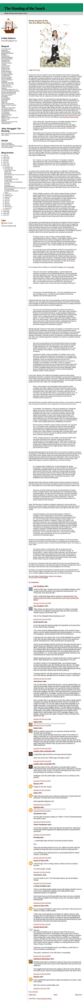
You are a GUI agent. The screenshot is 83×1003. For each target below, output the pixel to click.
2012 (4, 164)
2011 (4, 165)
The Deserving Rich (9, 189)
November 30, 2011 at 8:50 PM (42, 974)
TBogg (36, 576)
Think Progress (5, 113)
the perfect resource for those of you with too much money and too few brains (56, 598)
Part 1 (3, 133)
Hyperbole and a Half (7, 82)
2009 (4, 211)
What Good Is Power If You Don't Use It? (14, 174)
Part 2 (7, 133)
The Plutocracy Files (7, 109)
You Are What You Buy (10, 170)
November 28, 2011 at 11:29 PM (42, 857)
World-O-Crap (5, 119)
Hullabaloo (4, 81)
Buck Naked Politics (7, 58)
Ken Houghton (39, 586)
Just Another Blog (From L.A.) (9, 89)
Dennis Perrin (5, 67)
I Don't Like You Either (7, 84)
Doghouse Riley (5, 68)
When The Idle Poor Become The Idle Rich (15, 188)
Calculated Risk (5, 60)
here (38, 70)
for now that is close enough (69, 117)
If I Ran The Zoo (5, 85)
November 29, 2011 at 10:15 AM (42, 883)
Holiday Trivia (7, 171)
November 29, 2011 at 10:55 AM (42, 903)
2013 (4, 162)
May (6, 201)
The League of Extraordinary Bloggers (12, 146)
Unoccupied (7, 185)
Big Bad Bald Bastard (7, 53)
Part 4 (15, 133)
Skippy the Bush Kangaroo (8, 105)
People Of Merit (8, 177)
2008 (4, 213)
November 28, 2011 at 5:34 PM (42, 834)
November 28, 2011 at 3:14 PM (42, 811)
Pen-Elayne (4, 96)
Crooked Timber (5, 65)
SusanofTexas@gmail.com (9, 41)
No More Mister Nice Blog (8, 92)
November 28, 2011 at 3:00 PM (42, 804)
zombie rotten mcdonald (42, 751)
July (6, 198)
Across (6, 143)
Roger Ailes (4, 100)
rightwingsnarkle (5, 123)
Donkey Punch (5, 70)
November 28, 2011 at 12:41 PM (42, 761)
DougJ (51, 576)
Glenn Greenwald (6, 78)
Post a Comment (33, 991)
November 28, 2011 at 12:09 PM (42, 725)
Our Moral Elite (8, 180)
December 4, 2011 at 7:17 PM (42, 988)
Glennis (36, 977)
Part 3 (11, 133)
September (8, 195)
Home (55, 994)
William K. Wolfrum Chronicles (9, 117)
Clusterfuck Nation (6, 63)
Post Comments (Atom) (44, 998)
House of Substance (7, 79)
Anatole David (39, 927)
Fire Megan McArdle (7, 74)
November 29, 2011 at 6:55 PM (42, 956)
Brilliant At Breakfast (7, 57)
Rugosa (59, 576)
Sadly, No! (4, 102)
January (7, 208)
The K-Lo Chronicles (7, 147)
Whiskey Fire (5, 116)
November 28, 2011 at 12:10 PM (42, 748)
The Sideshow (5, 112)
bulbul (36, 722)
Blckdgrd (3, 54)
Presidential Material (9, 186)
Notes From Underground (8, 93)
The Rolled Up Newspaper (8, 110)
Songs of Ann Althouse (7, 144)
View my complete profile (8, 226)
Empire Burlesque (6, 71)
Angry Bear (4, 50)
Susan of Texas (39, 860)
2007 (4, 215)
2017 (4, 155)
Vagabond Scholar (6, 114)
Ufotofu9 (37, 807)
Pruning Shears (5, 99)
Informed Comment (6, 86)
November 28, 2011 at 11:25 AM (42, 603)
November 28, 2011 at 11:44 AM (42, 719)
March (6, 205)
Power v (6, 192)
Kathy (36, 793)
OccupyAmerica (8, 176)
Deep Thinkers (8, 173)
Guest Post (7, 183)
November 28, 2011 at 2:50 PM (42, 790)
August (7, 197)
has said (71, 267)
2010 (4, 210)
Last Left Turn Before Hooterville (10, 91)
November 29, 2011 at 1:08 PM (42, 924)
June (6, 200)
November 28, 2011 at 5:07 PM (42, 821)
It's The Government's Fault (11, 179)
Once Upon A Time (6, 95)
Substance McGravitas (42, 959)
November (7, 169)
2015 (4, 158)
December (7, 167)
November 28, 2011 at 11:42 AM (42, 678)
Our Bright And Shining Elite (11, 190)
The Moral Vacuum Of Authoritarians (13, 182)
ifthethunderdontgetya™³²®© (9, 121)
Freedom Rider (5, 75)
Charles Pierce (43, 576)
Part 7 (3, 135)
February (7, 206)
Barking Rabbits (5, 51)
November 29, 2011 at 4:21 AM (42, 872)
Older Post (78, 994)
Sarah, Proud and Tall (7, 103)
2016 (4, 157)
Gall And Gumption (6, 77)
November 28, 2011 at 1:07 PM (42, 781)
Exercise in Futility (6, 72)
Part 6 (22, 133)
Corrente (3, 64)
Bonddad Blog (5, 56)
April (6, 203)
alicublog (3, 120)
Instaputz (3, 88)
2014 (4, 160)
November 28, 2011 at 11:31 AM (42, 619)
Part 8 (7, 135)
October (7, 194)
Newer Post (32, 994)
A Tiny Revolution (6, 49)
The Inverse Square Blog (8, 107)
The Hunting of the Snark (24, 8)
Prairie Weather (5, 98)
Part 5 (19, 133)
